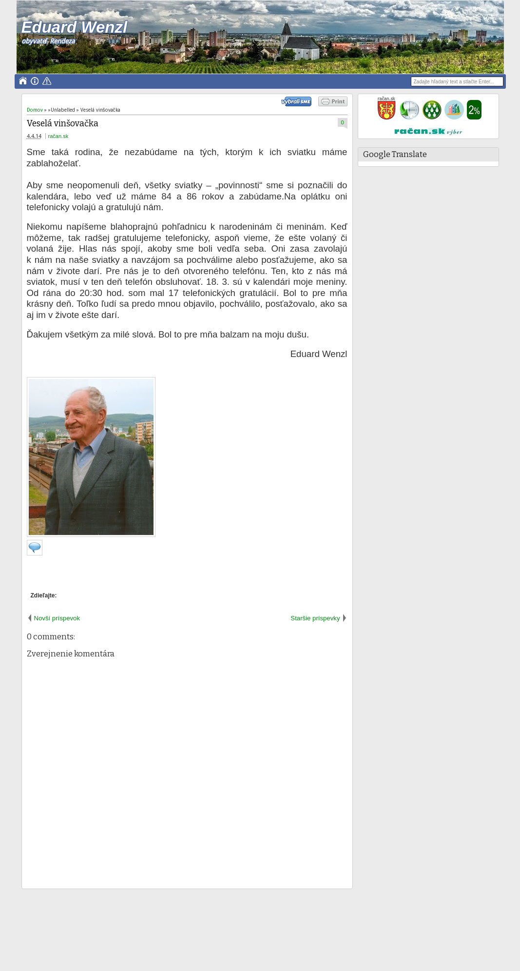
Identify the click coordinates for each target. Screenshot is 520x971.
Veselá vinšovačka (62, 124)
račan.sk (58, 136)
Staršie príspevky (315, 618)
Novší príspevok (57, 618)
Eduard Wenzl (74, 27)
